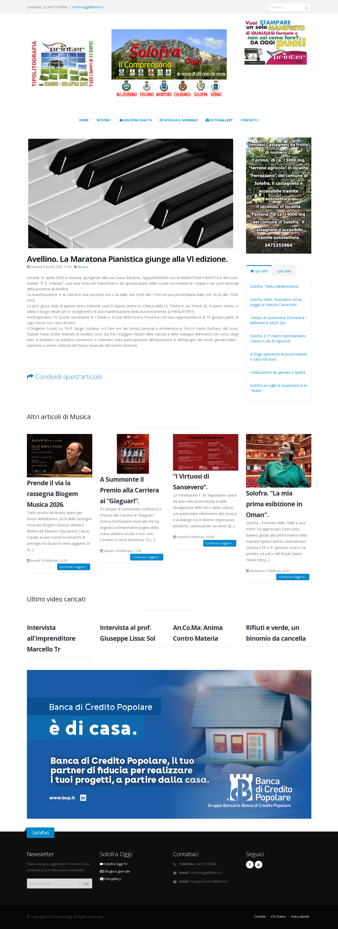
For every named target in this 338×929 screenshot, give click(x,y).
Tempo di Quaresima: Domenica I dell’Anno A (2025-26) (278, 320)
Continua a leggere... (73, 567)
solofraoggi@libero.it (87, 7)
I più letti (259, 271)
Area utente (300, 916)
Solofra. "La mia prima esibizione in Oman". (274, 504)
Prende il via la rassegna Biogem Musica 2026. (52, 493)
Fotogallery (219, 120)
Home (84, 120)
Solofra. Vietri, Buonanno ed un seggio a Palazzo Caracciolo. (276, 302)
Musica (83, 267)
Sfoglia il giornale (179, 120)
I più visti (284, 271)
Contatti (249, 120)
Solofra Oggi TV (136, 120)
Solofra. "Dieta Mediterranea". (275, 286)
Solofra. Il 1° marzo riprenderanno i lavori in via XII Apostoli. (278, 338)
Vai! (86, 883)
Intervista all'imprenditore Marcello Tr (51, 638)
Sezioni (103, 120)
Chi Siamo (278, 916)
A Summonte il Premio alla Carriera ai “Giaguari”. (129, 490)
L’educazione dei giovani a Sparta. (278, 372)
